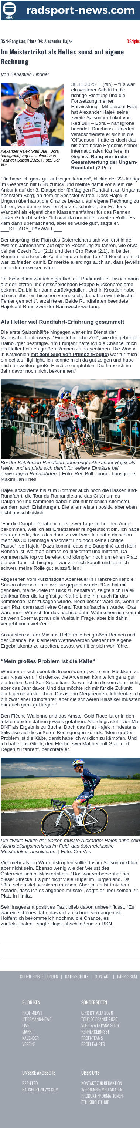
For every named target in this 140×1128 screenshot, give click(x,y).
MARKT (28, 1031)
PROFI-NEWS (32, 1012)
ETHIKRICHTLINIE (95, 1102)
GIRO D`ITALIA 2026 (97, 1012)
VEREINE (28, 1044)
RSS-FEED (30, 1083)
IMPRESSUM (127, 976)
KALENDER (30, 1038)
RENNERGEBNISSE (95, 1031)
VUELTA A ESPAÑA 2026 (100, 1025)
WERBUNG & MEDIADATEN (101, 1089)
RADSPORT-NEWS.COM (40, 1089)
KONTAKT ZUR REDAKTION (101, 1083)
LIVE (25, 1025)
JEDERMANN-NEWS (37, 1019)
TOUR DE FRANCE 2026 (99, 1019)
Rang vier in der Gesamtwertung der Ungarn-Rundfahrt (104, 162)
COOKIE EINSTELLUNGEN (39, 976)
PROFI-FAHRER (93, 1044)
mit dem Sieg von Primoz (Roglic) (70, 354)
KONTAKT (102, 976)
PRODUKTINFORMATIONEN (102, 1095)
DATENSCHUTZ (76, 976)
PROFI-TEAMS (92, 1038)
